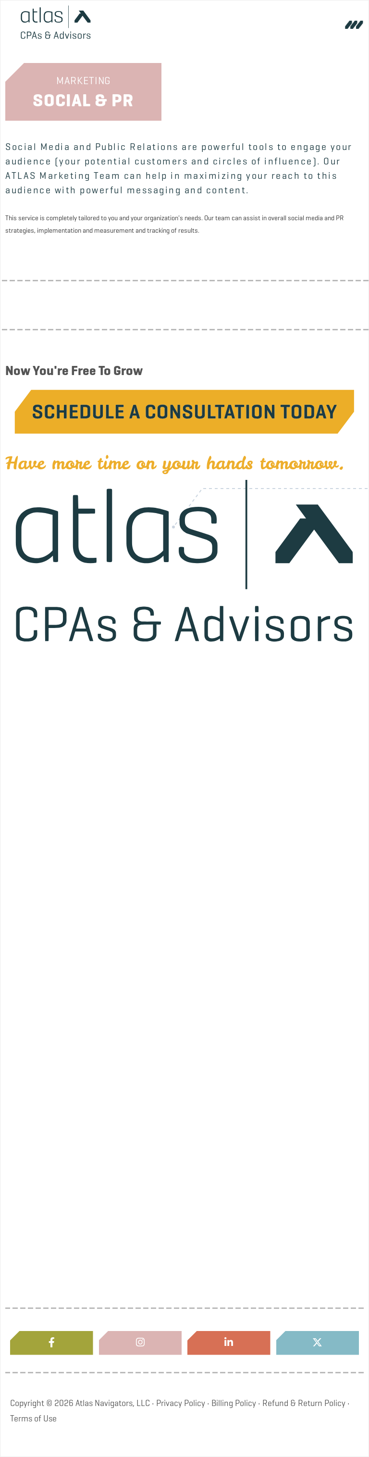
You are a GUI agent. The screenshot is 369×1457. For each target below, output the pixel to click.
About (99, 707)
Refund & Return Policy (303, 1403)
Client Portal (99, 1146)
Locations (99, 1073)
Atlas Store (99, 1292)
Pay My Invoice (99, 1219)
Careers (99, 853)
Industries (100, 1000)
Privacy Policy (180, 1403)
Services (100, 926)
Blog (99, 780)
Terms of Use (33, 1418)
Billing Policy (233, 1403)
